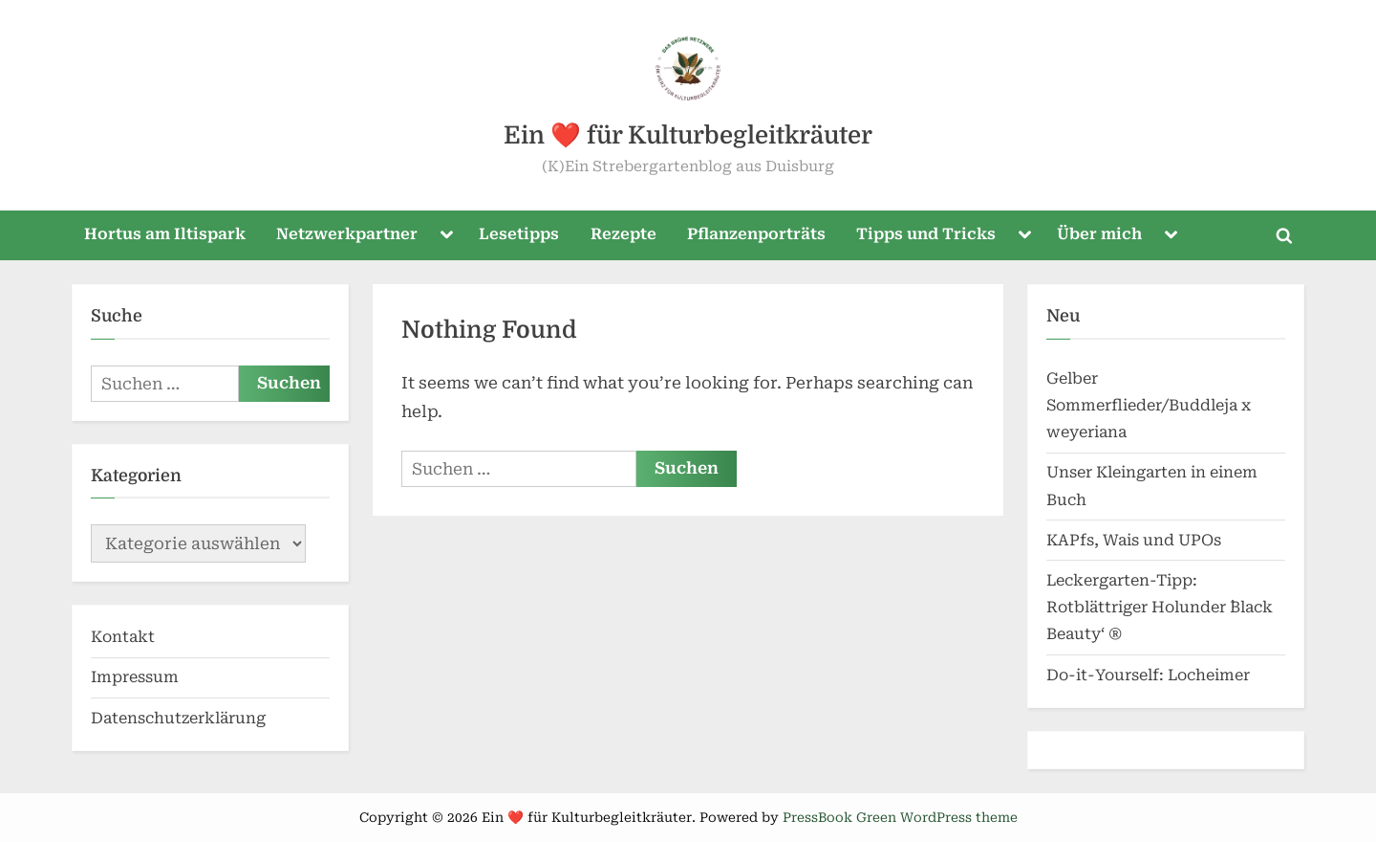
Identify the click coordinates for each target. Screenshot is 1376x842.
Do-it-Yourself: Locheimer (1148, 675)
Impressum (135, 677)
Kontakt (123, 637)
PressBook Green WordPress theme (900, 817)
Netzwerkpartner (347, 234)
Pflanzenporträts (756, 234)
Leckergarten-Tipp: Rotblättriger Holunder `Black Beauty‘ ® (1159, 607)
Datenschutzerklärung (178, 718)
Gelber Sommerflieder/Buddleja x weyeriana (1148, 405)
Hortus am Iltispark (165, 234)
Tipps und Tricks (926, 234)
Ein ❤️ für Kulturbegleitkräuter (688, 135)
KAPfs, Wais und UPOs (1133, 540)
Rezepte (623, 234)
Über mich (1099, 234)
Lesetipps (519, 234)
